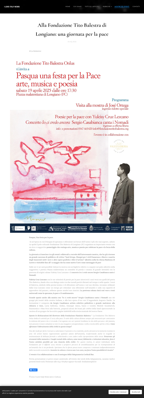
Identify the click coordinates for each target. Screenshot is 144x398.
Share (33, 370)
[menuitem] (55, 6)
